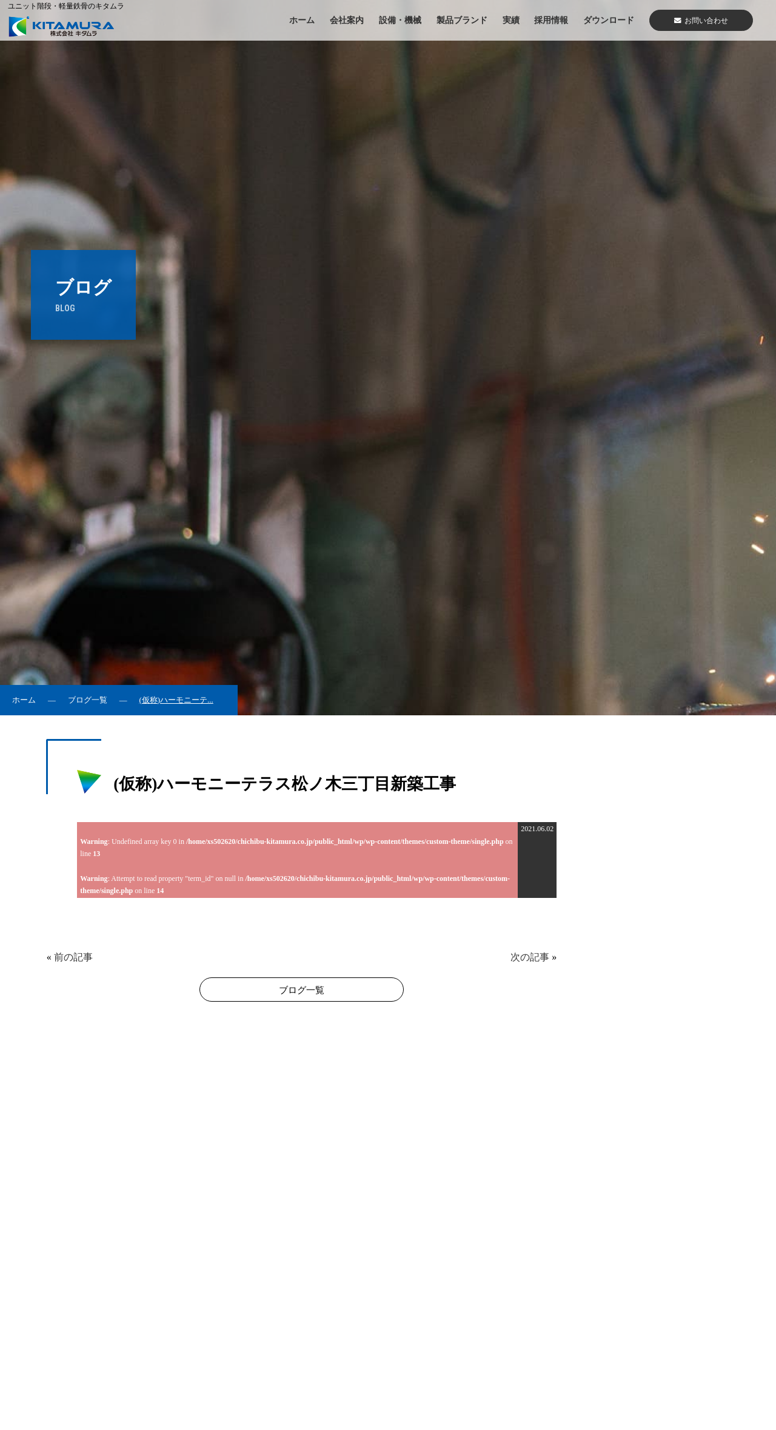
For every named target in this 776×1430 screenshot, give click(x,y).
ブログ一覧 (87, 700)
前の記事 (73, 957)
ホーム (302, 20)
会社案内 (347, 20)
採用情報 (551, 20)
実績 (511, 20)
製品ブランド (461, 20)
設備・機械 (400, 20)
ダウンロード (608, 20)
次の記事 (529, 957)
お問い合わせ (701, 20)
